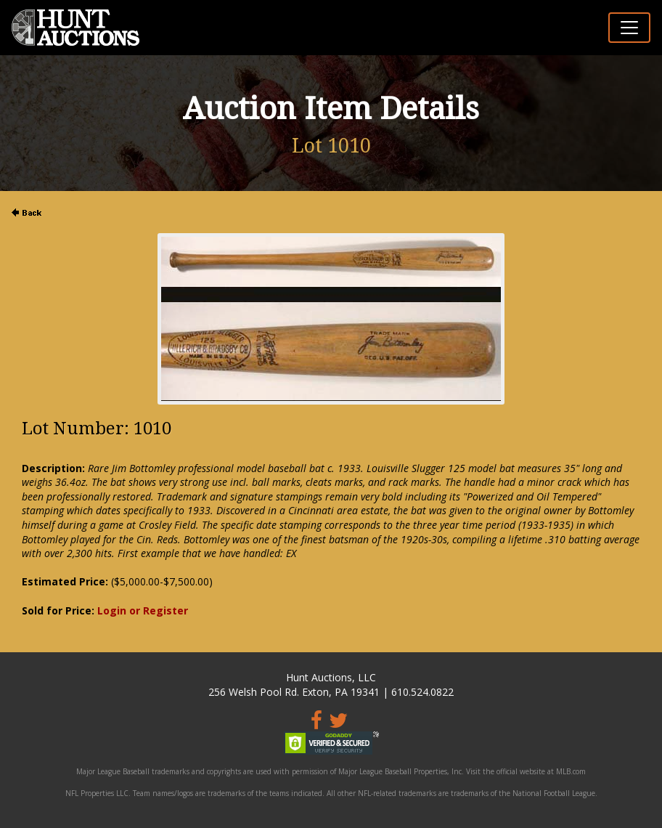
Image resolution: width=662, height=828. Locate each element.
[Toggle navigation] (629, 27)
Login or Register (142, 610)
